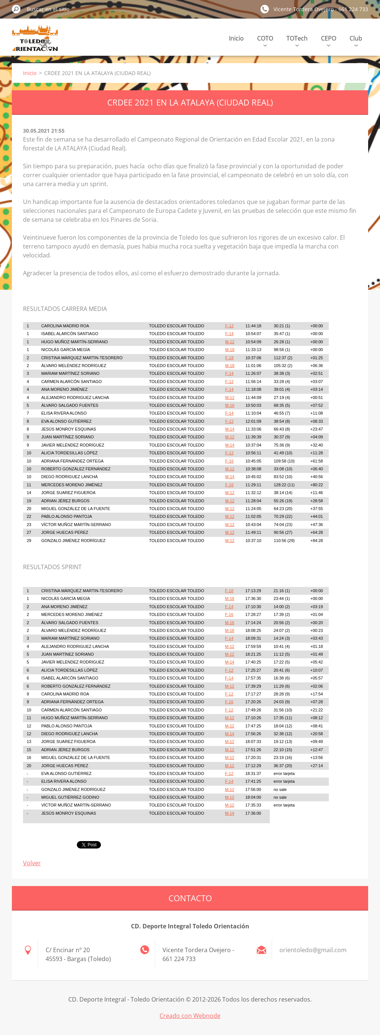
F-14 (229, 333)
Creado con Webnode (190, 1016)
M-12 (230, 342)
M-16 (230, 405)
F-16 (229, 461)
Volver (32, 863)
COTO (265, 40)
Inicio (236, 38)
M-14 (230, 429)
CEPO (328, 40)
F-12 (229, 326)
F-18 (229, 358)
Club (356, 40)
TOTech (297, 40)
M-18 (230, 349)
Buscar (16, 9)
